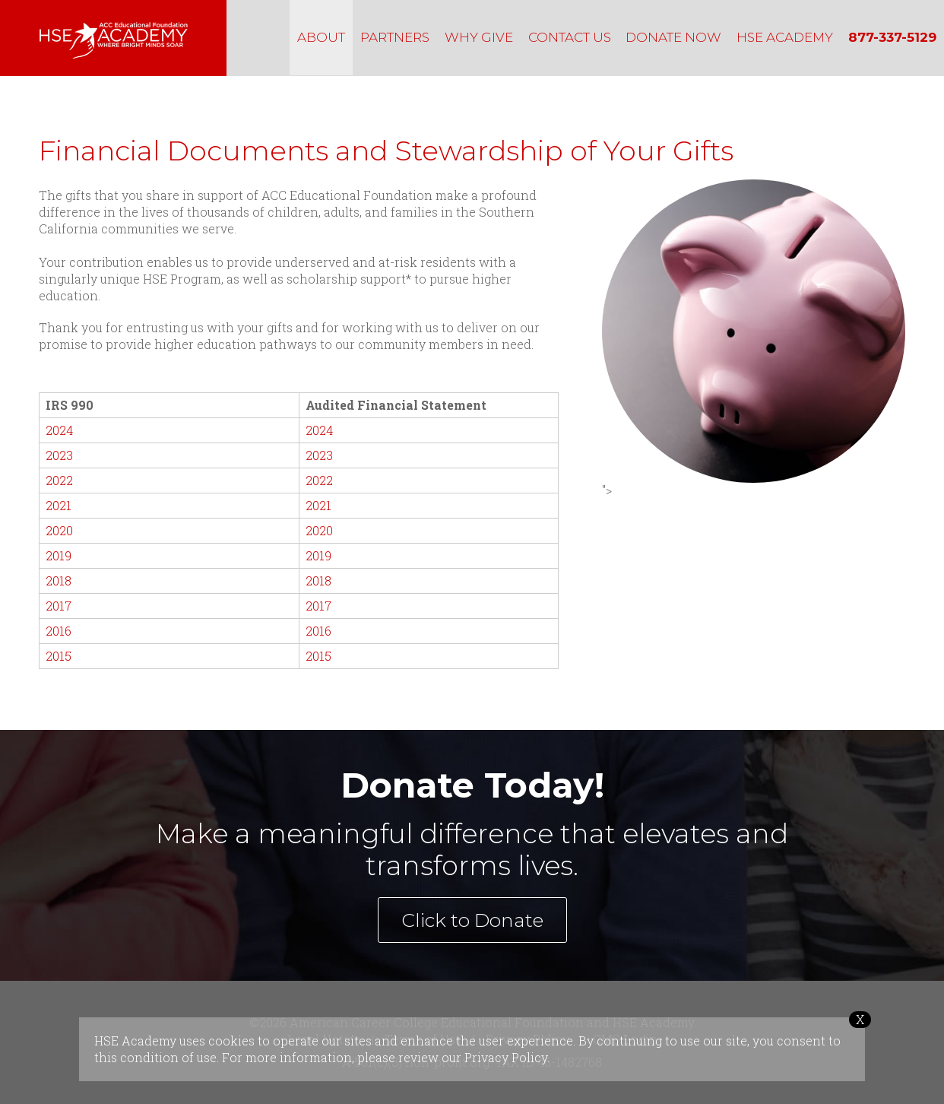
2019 (58, 555)
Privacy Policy (505, 1057)
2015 (58, 656)
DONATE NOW (673, 37)
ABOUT (321, 37)
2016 (58, 631)
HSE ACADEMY (785, 37)
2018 (58, 580)
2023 (59, 455)
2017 (58, 606)
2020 (59, 530)
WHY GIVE (479, 37)
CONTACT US (569, 37)
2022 (59, 480)
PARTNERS (394, 37)
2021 (58, 505)
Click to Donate (472, 920)
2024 (59, 430)
